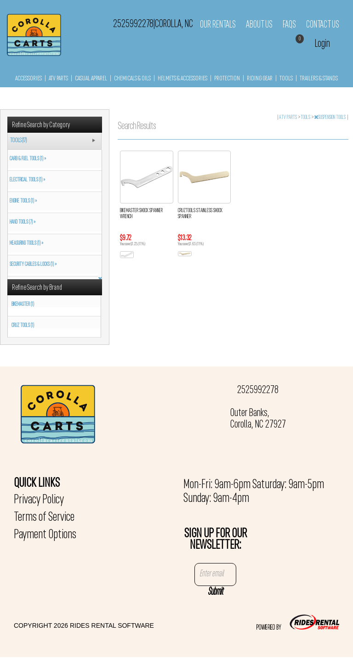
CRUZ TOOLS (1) (22, 325)
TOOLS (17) (18, 140)
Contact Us (322, 25)
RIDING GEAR (260, 78)
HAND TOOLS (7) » (21, 222)
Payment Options (45, 535)
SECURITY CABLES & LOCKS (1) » (32, 264)
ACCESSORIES (28, 78)
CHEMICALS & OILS (132, 78)
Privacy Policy (39, 500)
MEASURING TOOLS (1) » (25, 243)
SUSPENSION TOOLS (330, 117)
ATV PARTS (58, 78)
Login (322, 44)
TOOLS (286, 78)
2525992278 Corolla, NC (153, 24)
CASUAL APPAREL (91, 78)
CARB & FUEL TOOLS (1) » (27, 159)
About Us (259, 25)
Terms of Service (44, 517)
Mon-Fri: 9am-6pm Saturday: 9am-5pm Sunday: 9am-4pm (253, 492)
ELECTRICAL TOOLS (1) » (26, 180)
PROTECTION (227, 78)
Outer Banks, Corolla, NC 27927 (258, 419)
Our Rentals (218, 25)
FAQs (289, 25)
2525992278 (258, 390)
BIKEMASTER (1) (22, 304)
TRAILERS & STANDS (319, 78)
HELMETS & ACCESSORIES (182, 78)
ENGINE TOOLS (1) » (22, 201)
